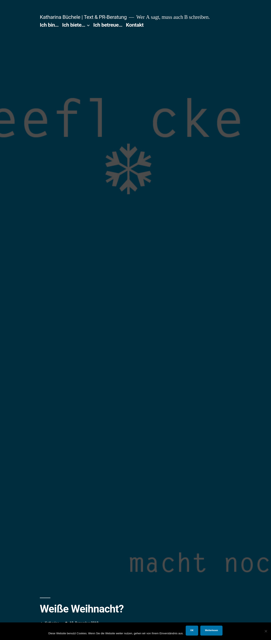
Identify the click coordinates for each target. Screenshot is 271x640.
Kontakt (135, 25)
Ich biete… (73, 25)
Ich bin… (49, 25)
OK (192, 630)
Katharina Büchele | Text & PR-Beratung (83, 17)
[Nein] (266, 631)
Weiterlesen (211, 630)
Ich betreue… (108, 25)
